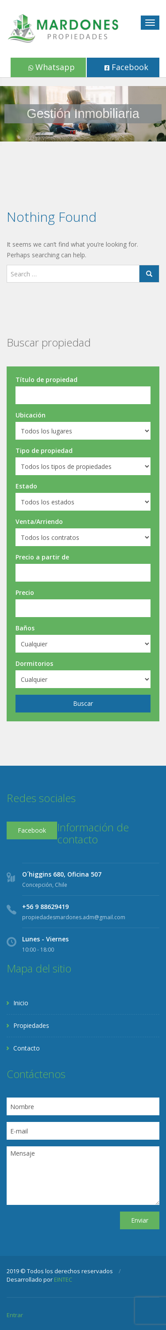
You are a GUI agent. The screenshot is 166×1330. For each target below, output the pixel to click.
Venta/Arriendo (39, 521)
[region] (83, 114)
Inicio (20, 1003)
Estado (26, 486)
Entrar (15, 1315)
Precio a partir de (42, 557)
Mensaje (83, 1175)
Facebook (126, 67)
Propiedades (31, 1025)
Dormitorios (34, 663)
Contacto (26, 1048)
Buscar (83, 703)
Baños (25, 628)
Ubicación (30, 415)
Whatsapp (51, 67)
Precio (24, 592)
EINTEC (63, 1279)
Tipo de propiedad (44, 450)
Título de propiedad (46, 379)
